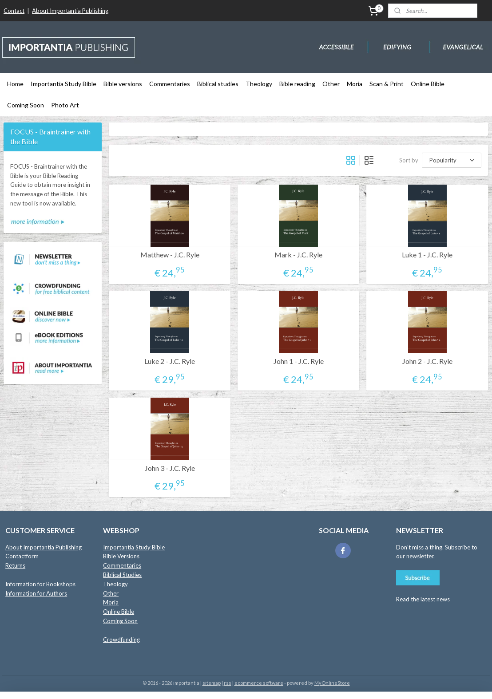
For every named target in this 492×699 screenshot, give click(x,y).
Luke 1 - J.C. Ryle (427, 254)
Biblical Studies (122, 574)
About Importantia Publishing (70, 10)
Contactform (22, 556)
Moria (354, 83)
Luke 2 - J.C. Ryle (170, 361)
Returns (15, 565)
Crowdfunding (121, 639)
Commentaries (169, 83)
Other (331, 83)
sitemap (211, 683)
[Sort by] (452, 160)
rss (227, 683)
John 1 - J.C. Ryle (299, 361)
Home (15, 83)
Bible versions (122, 83)
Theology (259, 83)
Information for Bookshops (40, 584)
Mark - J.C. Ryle (299, 254)
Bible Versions (121, 556)
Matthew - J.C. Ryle (169, 254)
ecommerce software (258, 683)
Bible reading (297, 83)
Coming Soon (25, 105)
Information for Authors (36, 593)
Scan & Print (386, 83)
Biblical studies (217, 83)
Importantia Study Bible (63, 83)
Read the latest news (423, 599)
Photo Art (65, 105)
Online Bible (427, 83)
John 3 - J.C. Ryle (170, 468)
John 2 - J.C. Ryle (427, 361)
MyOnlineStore (332, 683)
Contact (14, 10)
